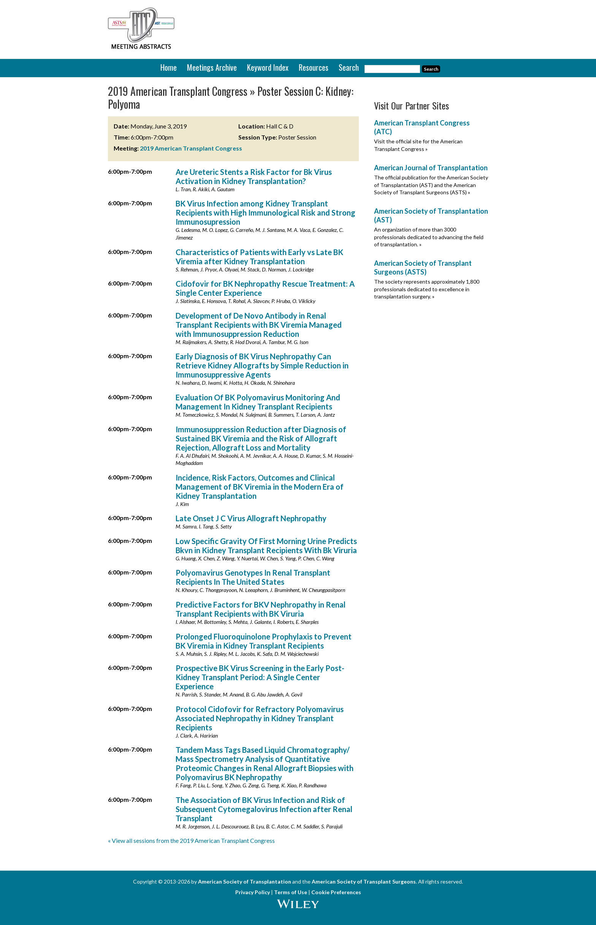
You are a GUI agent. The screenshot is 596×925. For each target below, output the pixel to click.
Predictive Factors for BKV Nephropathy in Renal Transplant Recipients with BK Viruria (261, 609)
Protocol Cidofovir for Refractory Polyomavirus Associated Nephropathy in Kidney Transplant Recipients (260, 718)
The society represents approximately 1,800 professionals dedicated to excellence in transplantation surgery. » (426, 289)
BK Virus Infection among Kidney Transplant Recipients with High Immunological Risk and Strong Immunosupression (265, 212)
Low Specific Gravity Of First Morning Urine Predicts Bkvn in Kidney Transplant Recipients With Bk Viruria (266, 545)
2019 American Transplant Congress (191, 148)
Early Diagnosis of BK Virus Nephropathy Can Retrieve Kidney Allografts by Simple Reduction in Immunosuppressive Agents (262, 365)
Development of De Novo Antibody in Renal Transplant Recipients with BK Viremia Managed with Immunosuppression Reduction (259, 324)
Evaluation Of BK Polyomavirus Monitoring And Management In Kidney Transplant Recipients (258, 402)
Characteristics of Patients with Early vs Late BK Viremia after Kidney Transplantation (259, 257)
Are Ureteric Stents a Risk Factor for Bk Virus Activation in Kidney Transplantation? (254, 176)
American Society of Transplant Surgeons (364, 881)
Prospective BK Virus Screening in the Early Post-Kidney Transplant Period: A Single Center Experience (260, 677)
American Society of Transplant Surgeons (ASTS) (423, 267)
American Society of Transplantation (244, 881)
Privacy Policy (252, 892)
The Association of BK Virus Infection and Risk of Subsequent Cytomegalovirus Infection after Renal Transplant (264, 809)
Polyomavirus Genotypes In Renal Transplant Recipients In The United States (253, 577)
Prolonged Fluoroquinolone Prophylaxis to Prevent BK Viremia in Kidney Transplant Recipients (264, 641)
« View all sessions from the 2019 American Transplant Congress (191, 840)
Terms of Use (290, 892)
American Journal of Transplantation (431, 167)
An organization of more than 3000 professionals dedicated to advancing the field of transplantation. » (428, 237)
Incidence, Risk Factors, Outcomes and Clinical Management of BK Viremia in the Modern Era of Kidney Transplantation (260, 486)
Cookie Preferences (336, 892)
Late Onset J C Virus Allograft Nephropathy (251, 518)
